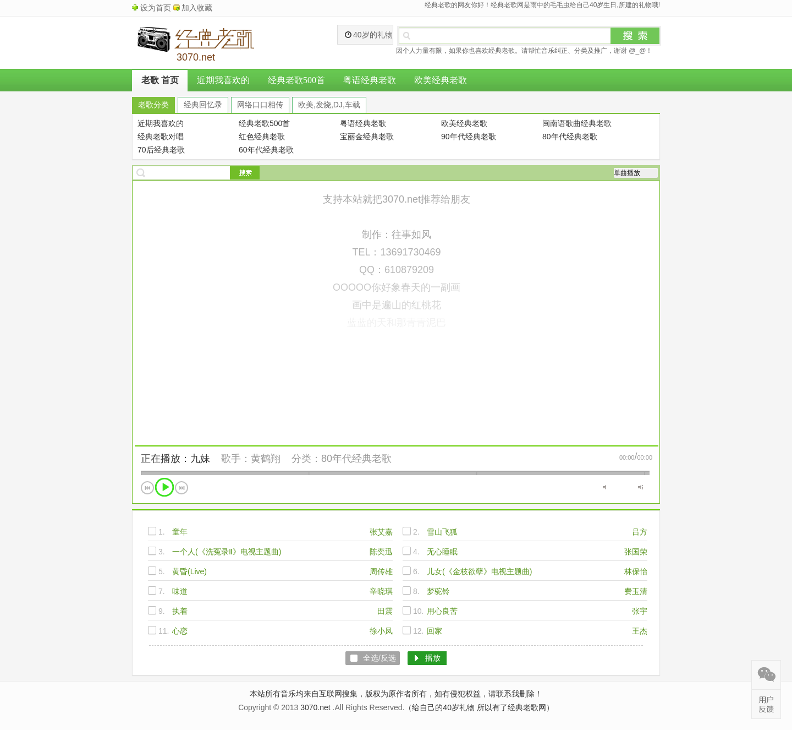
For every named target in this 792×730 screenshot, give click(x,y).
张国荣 (635, 551)
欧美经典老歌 (440, 80)
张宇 (639, 611)
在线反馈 (766, 704)
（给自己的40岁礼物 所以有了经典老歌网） (478, 707)
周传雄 (381, 571)
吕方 (639, 531)
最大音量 (640, 487)
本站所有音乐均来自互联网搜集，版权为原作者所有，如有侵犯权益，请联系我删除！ (396, 693)
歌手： (236, 458)
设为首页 (155, 7)
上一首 (147, 487)
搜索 (635, 35)
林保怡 (635, 571)
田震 (385, 611)
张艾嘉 (381, 531)
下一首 (181, 487)
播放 (164, 487)
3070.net (315, 707)
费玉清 (635, 591)
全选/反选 (379, 657)
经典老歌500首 (296, 80)
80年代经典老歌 (356, 458)
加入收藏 (197, 7)
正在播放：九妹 (175, 458)
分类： (306, 458)
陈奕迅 (381, 551)
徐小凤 (381, 631)
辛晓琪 (381, 591)
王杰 (639, 631)
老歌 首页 (160, 80)
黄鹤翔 (265, 458)
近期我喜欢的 (223, 80)
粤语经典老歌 (369, 80)
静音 (605, 487)
